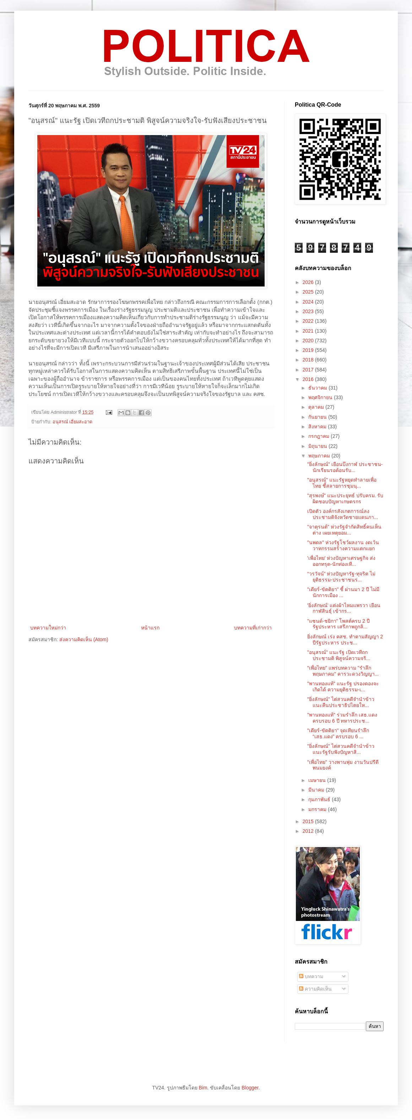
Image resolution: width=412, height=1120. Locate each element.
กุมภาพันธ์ (320, 799)
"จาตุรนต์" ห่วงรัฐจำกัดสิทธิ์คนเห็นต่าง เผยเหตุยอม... (344, 530)
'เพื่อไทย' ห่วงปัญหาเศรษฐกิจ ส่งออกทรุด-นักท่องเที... (341, 561)
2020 (309, 340)
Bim (203, 1087)
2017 (309, 370)
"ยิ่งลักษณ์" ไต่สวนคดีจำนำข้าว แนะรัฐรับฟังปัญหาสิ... (340, 749)
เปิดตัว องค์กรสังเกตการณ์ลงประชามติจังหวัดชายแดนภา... (342, 514)
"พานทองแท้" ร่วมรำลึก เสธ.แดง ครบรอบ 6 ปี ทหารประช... (342, 718)
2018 (309, 360)
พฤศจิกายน (321, 397)
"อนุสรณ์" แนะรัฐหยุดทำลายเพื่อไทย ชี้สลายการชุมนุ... (341, 483)
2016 (309, 379)
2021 (309, 331)
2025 (309, 292)
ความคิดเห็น (315, 989)
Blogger (250, 1087)
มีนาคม (317, 790)
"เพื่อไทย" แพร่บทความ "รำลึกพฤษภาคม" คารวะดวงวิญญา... (343, 671)
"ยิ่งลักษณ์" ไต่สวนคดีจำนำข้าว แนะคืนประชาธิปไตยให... (340, 702)
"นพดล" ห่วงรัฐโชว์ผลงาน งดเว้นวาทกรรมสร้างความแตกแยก (343, 545)
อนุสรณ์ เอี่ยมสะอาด (73, 421)
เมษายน (317, 780)
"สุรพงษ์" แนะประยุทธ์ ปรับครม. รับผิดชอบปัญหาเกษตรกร (345, 498)
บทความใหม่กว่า (48, 628)
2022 (309, 321)
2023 (309, 311)
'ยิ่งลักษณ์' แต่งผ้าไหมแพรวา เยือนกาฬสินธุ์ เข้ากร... (343, 608)
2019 (309, 350)
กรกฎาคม (319, 436)
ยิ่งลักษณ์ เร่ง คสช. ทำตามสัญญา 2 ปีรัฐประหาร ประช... (345, 639)
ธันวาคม (318, 388)
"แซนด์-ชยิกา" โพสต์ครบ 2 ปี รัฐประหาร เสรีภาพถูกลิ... (338, 624)
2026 (309, 282)
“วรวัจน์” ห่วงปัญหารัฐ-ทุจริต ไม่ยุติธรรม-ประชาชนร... (341, 577)
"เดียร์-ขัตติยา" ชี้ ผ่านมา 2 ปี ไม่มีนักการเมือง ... (343, 592)
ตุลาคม (316, 407)
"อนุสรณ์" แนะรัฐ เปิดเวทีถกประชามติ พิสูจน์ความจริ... (338, 655)
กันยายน (318, 417)
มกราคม (318, 809)
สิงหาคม (318, 426)
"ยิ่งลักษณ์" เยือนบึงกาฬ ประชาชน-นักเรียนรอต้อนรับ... (345, 467)
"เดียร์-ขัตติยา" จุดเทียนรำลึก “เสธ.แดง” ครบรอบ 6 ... (338, 733)
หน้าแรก (150, 628)
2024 (309, 302)
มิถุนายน (318, 446)
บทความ (311, 976)
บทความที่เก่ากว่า (253, 628)
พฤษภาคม (319, 456)
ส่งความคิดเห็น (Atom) (83, 639)
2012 (309, 831)
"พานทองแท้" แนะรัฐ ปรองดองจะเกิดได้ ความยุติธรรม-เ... (343, 686)
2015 (309, 821)
